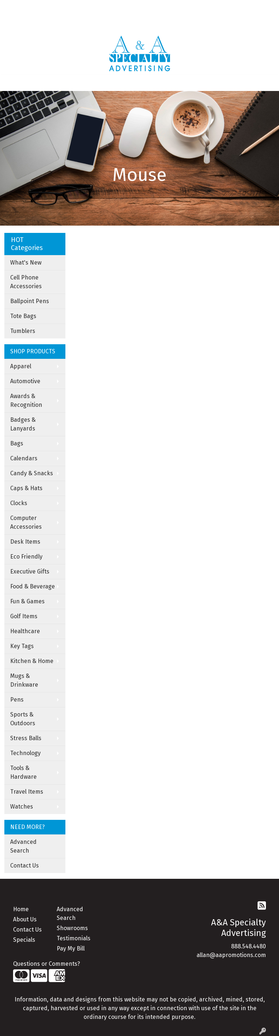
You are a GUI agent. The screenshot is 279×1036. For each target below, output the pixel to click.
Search (162, 7)
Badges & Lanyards (23, 424)
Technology (25, 753)
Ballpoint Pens (29, 301)
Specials (24, 939)
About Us (25, 919)
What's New (25, 262)
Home (15, 7)
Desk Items (25, 541)
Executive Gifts (29, 571)
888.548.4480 (248, 946)
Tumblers (22, 331)
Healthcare (25, 631)
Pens (17, 699)
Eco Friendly (26, 556)
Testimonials (73, 938)
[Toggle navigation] (11, 83)
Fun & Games (27, 601)
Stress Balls (25, 738)
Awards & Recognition (26, 400)
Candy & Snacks (31, 473)
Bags (16, 443)
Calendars (23, 458)
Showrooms (72, 928)
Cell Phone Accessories (26, 282)
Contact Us (24, 865)
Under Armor (90, 23)
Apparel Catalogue (31, 23)
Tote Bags (23, 316)
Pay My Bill (71, 948)
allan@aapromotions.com (231, 955)
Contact (70, 7)
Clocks (18, 503)
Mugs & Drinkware (24, 680)
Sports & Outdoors (22, 719)
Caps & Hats (26, 488)
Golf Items (23, 616)
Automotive (25, 381)
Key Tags (22, 646)
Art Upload (100, 7)
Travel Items (26, 791)
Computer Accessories (26, 522)
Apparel (20, 366)
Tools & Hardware (23, 772)
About (35, 7)
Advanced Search (23, 846)
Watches (21, 806)
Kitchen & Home (31, 661)
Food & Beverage (32, 586)
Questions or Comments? (46, 963)
